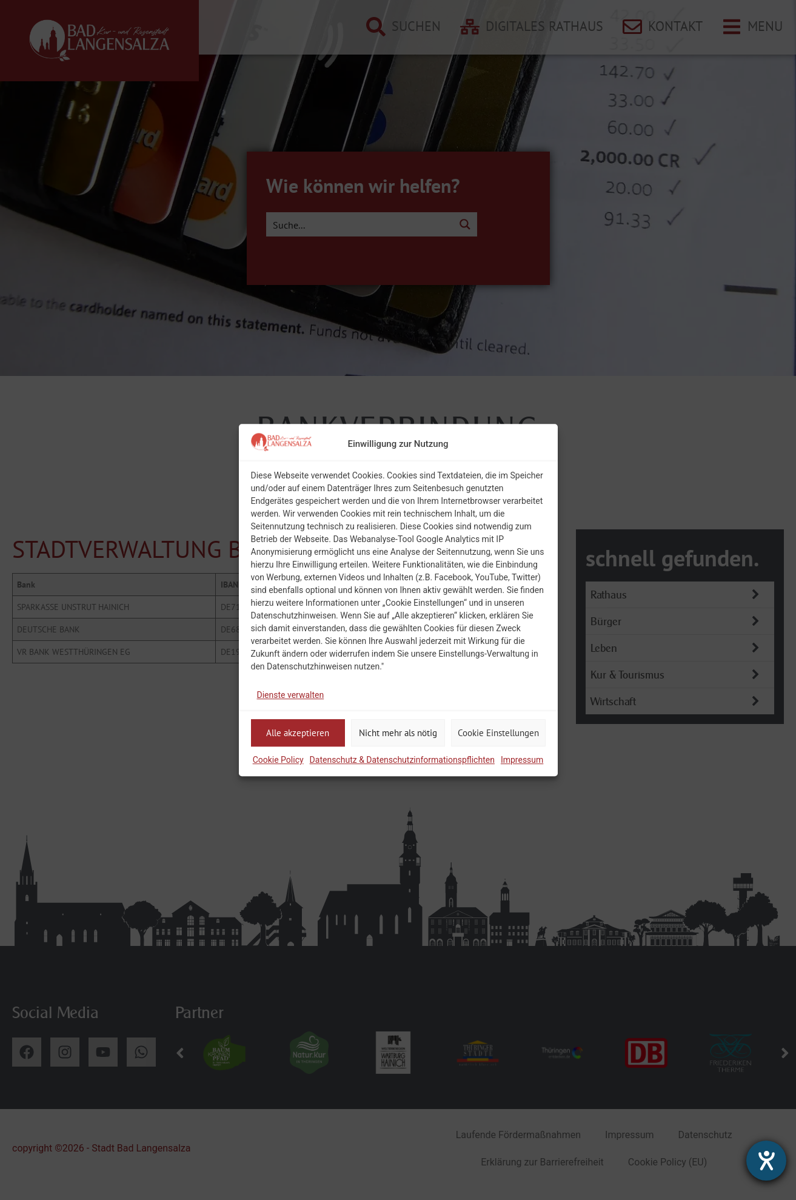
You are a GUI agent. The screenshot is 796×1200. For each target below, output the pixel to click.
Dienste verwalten (290, 695)
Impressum (522, 760)
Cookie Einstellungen (498, 733)
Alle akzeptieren (297, 733)
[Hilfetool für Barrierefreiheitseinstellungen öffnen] (766, 1161)
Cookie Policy (278, 760)
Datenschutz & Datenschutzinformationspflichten (402, 760)
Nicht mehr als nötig (398, 733)
